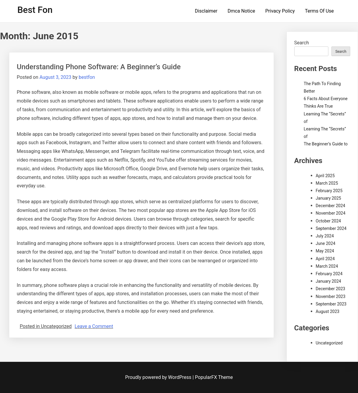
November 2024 (330, 213)
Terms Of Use (319, 11)
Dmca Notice (241, 11)
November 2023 (330, 296)
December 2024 (330, 205)
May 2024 (325, 251)
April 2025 (325, 175)
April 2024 (325, 258)
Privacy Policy (280, 11)
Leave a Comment (94, 326)
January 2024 (328, 281)
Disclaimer (206, 11)
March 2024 (327, 266)
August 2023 (327, 311)
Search (301, 43)
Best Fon (35, 9)
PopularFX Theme (214, 377)
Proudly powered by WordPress (159, 377)
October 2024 (328, 221)
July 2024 (325, 236)
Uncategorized (329, 343)
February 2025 (329, 190)
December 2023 (330, 288)
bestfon (87, 77)
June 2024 (326, 243)
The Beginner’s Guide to (326, 143)
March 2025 (327, 183)
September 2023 (331, 304)
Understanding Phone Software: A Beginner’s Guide (99, 67)
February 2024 (329, 273)
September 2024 (331, 228)
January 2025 (328, 198)
